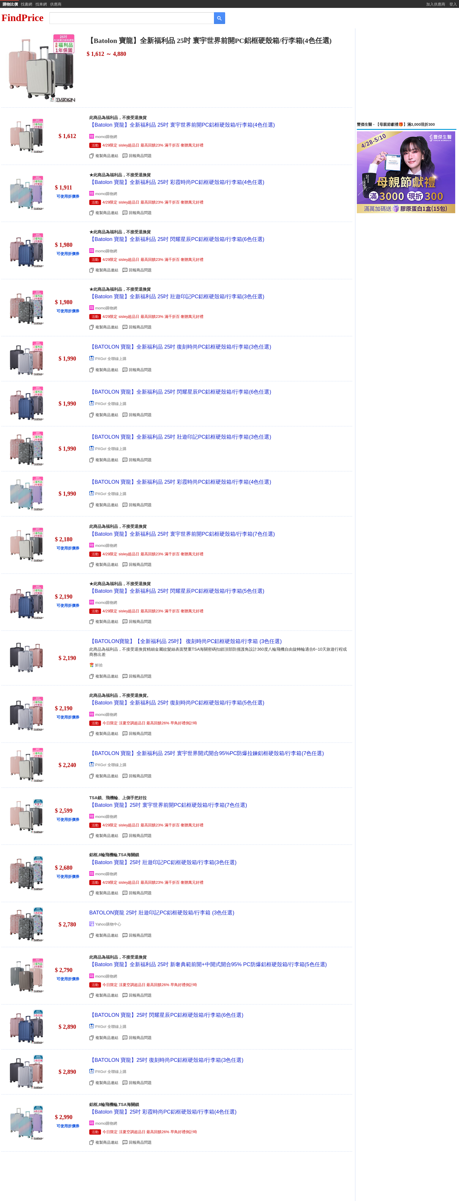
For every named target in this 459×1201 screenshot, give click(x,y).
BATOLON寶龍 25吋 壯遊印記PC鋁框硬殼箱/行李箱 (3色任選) (161, 913)
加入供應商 (435, 4)
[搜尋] (128, 17)
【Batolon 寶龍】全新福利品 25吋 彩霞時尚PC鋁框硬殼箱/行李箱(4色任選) (176, 182)
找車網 (41, 4)
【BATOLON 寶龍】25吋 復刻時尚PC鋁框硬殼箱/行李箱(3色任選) (166, 1060)
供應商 (55, 4)
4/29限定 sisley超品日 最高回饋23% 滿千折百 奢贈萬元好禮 (152, 145)
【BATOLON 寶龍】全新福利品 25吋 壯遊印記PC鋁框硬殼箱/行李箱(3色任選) (180, 437)
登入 (453, 4)
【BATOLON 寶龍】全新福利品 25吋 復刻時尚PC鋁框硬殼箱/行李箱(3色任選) (180, 347)
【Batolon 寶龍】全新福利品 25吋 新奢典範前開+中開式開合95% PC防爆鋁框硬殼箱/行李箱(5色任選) (208, 964)
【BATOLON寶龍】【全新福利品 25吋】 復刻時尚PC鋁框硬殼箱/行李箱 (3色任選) (185, 641)
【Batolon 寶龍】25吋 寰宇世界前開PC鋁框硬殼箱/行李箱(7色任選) (168, 805)
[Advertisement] (406, 75)
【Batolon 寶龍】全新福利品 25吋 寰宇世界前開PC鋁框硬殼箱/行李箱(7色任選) (182, 534)
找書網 (26, 4)
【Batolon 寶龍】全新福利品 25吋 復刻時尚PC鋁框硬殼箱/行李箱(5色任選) (176, 703)
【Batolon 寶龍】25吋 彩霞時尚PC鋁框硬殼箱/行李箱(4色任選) (163, 1112)
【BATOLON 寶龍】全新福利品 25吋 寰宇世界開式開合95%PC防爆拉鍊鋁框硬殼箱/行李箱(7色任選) (206, 753)
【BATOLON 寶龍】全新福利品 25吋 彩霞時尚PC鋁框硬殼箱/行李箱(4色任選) (180, 482)
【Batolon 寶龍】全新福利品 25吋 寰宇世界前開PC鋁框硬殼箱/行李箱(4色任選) (182, 125)
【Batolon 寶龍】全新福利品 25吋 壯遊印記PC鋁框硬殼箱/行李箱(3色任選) (176, 296)
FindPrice (22, 17)
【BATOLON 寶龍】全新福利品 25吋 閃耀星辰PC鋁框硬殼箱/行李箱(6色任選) (180, 392)
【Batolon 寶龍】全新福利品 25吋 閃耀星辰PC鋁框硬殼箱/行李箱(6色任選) (176, 239)
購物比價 (10, 4)
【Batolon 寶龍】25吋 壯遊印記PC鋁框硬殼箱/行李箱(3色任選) (163, 862)
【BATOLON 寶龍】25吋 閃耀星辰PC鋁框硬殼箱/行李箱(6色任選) (166, 1015)
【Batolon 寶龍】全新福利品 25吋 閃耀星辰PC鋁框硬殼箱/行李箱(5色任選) (176, 591)
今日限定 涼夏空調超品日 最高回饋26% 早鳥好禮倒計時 (149, 723)
